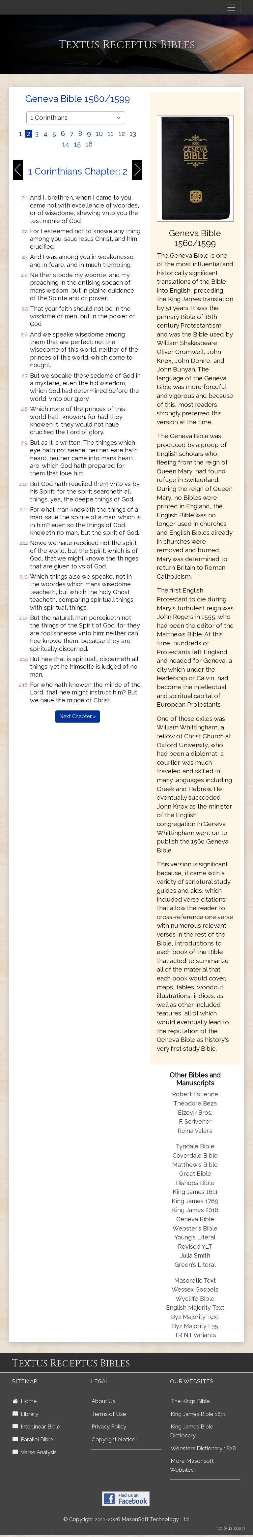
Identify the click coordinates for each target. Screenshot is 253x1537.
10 (99, 134)
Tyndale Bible (195, 1146)
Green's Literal (195, 1264)
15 (77, 144)
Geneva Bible (195, 1219)
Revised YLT (195, 1246)
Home (25, 1401)
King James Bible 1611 (198, 1414)
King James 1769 (195, 1201)
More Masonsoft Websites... (192, 1465)
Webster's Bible (195, 1228)
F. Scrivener (195, 1121)
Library (25, 1414)
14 (66, 144)
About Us (103, 1401)
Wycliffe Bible (195, 1298)
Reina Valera (195, 1130)
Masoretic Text (195, 1280)
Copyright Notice (113, 1439)
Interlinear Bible (36, 1426)
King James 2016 (195, 1209)
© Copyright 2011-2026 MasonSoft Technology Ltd (126, 1519)
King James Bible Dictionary (191, 1431)
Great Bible (195, 1173)
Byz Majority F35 (195, 1326)
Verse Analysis (35, 1452)
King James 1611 (195, 1191)
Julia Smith (195, 1255)
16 (89, 144)
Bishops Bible (195, 1182)
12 (121, 134)
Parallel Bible (33, 1439)
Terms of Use (109, 1414)
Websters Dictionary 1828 (203, 1448)
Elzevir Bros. (195, 1112)
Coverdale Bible (195, 1155)
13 (133, 134)
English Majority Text (195, 1307)
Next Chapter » (77, 716)
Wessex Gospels (195, 1289)
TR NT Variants (195, 1334)
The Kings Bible (190, 1401)
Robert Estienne (195, 1094)
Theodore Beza (195, 1103)
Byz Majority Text (195, 1316)
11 (110, 134)
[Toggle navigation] (231, 7)
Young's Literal (195, 1237)
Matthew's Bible (195, 1164)
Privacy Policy (109, 1426)
